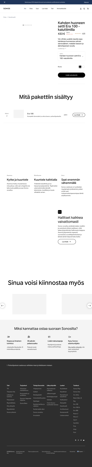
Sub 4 (75, 426)
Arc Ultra (76, 401)
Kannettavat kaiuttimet (64, 402)
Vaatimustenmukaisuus (60, 458)
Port (74, 439)
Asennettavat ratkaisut (51, 396)
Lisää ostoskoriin (71, 75)
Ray (74, 407)
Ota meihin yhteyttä (75, 360)
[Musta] (80, 66)
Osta (4, 17)
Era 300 (75, 417)
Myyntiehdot (11, 415)
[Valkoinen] (83, 66)
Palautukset (10, 406)
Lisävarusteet (64, 422)
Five (74, 432)
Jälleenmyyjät (51, 400)
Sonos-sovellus (38, 419)
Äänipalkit (63, 409)
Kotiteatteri (63, 406)
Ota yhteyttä (11, 412)
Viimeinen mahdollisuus (24, 396)
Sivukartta (72, 458)
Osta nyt (86, 2)
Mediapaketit (37, 401)
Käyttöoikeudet (20, 458)
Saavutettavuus (46, 458)
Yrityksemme (37, 395)
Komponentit (64, 419)
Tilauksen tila (11, 398)
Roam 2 (75, 420)
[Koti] (6, 8)
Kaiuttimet (63, 398)
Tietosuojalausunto (33, 458)
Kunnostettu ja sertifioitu (24, 401)
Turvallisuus (19, 459)
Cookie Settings (50, 459)
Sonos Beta (23, 410)
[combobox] (71, 56)
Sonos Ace (76, 398)
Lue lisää (78, 117)
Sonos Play (76, 395)
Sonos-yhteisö (11, 419)
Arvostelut (36, 422)
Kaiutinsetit (12, 17)
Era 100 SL (76, 414)
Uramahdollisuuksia (39, 404)
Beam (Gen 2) (77, 404)
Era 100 (75, 411)
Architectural (64, 415)
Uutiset (35, 398)
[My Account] (80, 8)
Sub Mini (76, 429)
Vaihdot (49, 406)
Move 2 (75, 423)
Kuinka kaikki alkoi (38, 415)
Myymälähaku (11, 409)
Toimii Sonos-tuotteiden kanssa (52, 410)
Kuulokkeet (63, 395)
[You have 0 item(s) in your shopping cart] (88, 8)
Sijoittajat (36, 407)
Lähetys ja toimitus (10, 402)
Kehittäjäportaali (52, 403)
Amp (74, 436)
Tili (8, 395)
